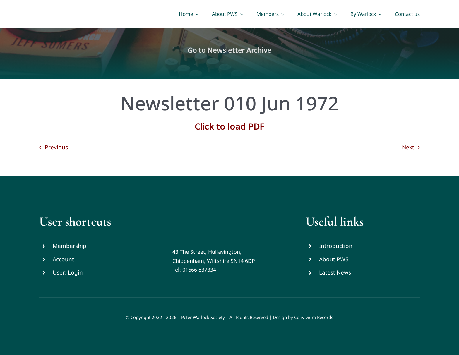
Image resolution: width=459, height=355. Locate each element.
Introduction (335, 246)
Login (75, 272)
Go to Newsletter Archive (229, 50)
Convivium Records (313, 317)
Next (408, 147)
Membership (69, 246)
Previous (56, 147)
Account (63, 259)
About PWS (333, 259)
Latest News (335, 272)
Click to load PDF (229, 126)
